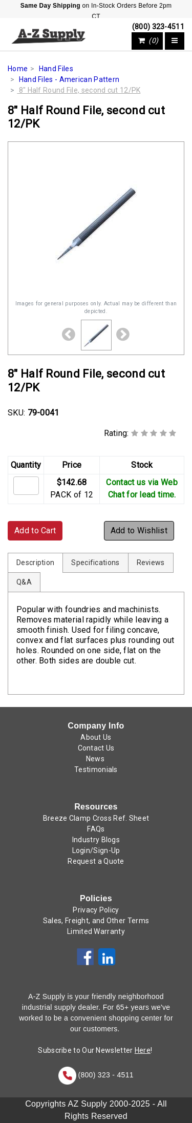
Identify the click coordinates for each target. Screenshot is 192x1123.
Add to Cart (35, 530)
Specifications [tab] (95, 562)
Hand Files (56, 69)
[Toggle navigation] (174, 41)
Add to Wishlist (139, 530)
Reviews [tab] (151, 562)
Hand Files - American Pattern (69, 79)
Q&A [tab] (24, 582)
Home (18, 69)
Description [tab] (35, 562)
